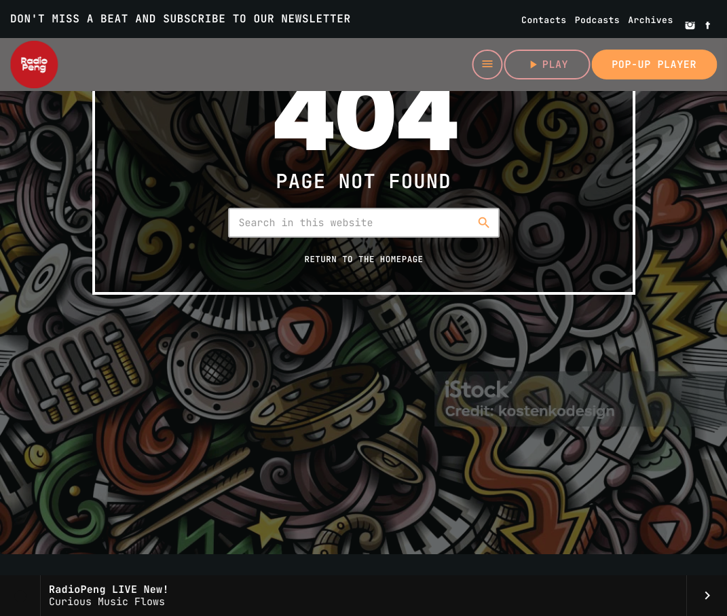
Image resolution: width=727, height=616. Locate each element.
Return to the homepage (363, 259)
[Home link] (34, 64)
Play (547, 64)
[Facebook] (708, 26)
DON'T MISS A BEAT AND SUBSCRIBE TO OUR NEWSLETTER (180, 19)
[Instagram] (690, 26)
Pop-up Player (654, 64)
